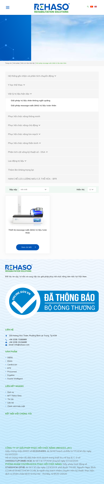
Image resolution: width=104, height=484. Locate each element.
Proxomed (12, 371)
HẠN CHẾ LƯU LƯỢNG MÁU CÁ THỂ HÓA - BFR (32, 178)
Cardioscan (12, 364)
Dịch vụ (10, 392)
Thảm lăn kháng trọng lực (21, 169)
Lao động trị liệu (17, 161)
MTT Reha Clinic (14, 395)
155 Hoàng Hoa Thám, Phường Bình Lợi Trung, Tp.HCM (33, 335)
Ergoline (10, 375)
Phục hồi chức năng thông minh (24, 116)
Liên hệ (10, 402)
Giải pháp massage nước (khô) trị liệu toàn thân (33, 105)
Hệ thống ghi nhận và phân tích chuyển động (32, 76)
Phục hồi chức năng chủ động (24, 125)
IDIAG (9, 361)
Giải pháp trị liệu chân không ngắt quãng (30, 100)
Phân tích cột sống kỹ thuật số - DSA (28, 152)
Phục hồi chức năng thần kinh (25, 143)
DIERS (10, 357)
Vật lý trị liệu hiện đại (20, 93)
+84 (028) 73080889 (18, 339)
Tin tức (10, 399)
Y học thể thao (17, 84)
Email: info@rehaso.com (19, 345)
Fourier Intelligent (15, 378)
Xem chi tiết (26, 247)
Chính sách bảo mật (16, 406)
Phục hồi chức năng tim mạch (24, 134)
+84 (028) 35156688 (18, 342)
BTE (9, 368)
